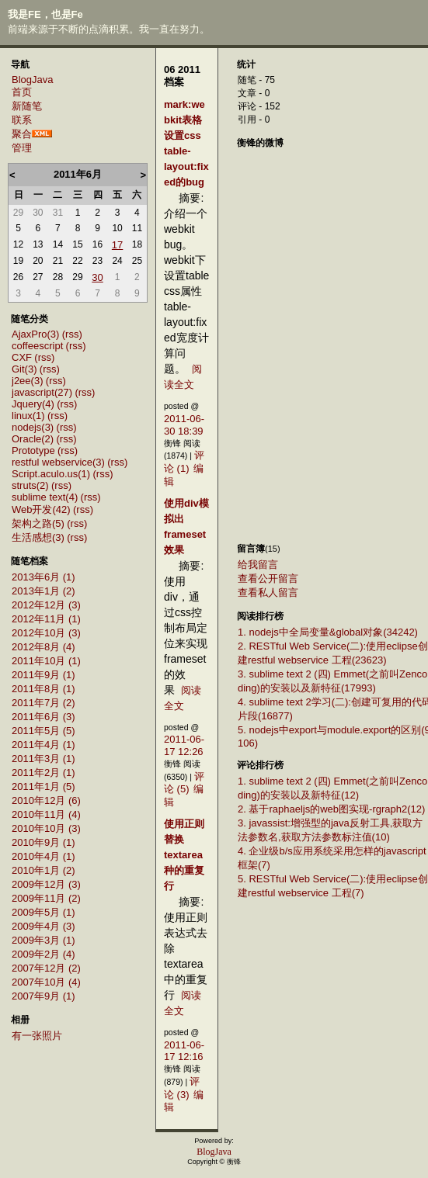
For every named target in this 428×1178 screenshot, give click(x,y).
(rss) (72, 334)
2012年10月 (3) (46, 633)
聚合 (22, 134)
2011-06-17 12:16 (184, 1051)
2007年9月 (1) (43, 996)
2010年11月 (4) (46, 814)
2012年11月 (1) (46, 619)
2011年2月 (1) (43, 772)
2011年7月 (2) (43, 703)
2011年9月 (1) (43, 675)
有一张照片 (37, 1035)
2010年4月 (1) (43, 856)
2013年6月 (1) (43, 577)
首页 (22, 92)
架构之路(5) (38, 523)
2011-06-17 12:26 (184, 745)
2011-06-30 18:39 (184, 425)
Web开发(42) (41, 509)
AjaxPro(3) (35, 334)
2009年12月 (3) (46, 884)
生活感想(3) (38, 537)
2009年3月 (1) (43, 940)
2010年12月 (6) (46, 800)
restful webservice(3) (58, 462)
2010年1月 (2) (43, 870)
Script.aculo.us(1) (51, 474)
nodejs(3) (33, 427)
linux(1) (28, 415)
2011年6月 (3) (43, 716)
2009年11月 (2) (46, 898)
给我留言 (258, 564)
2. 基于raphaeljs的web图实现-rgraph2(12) (331, 809)
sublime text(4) (45, 497)
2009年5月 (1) (43, 912)
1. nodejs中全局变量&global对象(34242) (328, 632)
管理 (22, 148)
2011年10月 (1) (46, 661)
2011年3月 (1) (43, 758)
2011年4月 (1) (43, 744)
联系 (22, 120)
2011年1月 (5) (43, 786)
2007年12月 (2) (46, 968)
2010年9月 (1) (43, 842)
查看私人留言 (268, 592)
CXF (22, 357)
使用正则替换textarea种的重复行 (184, 855)
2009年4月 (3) (43, 926)
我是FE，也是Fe (45, 14)
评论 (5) (184, 783)
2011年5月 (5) (43, 730)
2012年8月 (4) (43, 647)
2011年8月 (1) (43, 689)
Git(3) (24, 369)
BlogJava (32, 79)
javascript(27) (42, 392)
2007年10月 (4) (46, 982)
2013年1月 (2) (43, 591)
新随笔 (27, 106)
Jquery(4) (33, 404)
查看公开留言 (268, 578)
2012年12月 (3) (46, 605)
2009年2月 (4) (43, 954)
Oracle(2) (33, 439)
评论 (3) (182, 1088)
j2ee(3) (27, 380)
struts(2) (30, 485)
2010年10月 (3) (46, 828)
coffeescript (37, 346)
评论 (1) (184, 461)
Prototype (33, 450)
